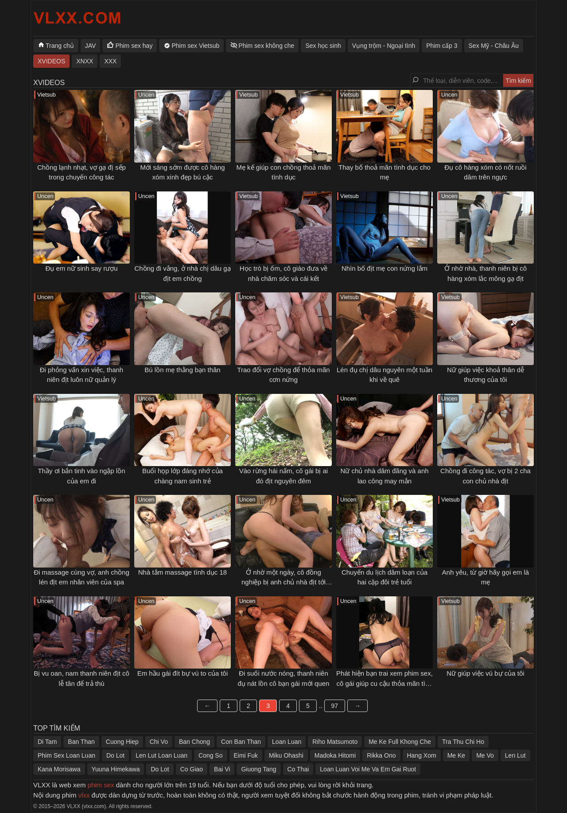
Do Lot (115, 755)
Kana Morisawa (59, 769)
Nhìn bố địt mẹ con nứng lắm (384, 268)
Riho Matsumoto (334, 741)
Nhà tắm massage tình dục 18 (182, 572)
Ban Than (81, 741)
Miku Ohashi (286, 755)
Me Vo (485, 755)
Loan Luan (286, 741)
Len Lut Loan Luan (161, 755)
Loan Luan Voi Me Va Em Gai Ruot (368, 769)
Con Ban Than (241, 741)
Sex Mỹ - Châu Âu (494, 45)
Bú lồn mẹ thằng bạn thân (182, 369)
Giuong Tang (258, 769)
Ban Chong (194, 741)
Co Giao (191, 769)
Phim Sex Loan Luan (66, 755)
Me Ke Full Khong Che (400, 741)
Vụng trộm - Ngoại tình (384, 45)
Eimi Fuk (246, 755)
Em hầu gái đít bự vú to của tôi (182, 673)
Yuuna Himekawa (116, 769)
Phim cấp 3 (441, 45)
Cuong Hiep (122, 741)
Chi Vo (159, 741)
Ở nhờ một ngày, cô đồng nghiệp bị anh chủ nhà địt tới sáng (283, 582)
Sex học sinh (323, 45)
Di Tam (47, 741)
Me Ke (456, 755)
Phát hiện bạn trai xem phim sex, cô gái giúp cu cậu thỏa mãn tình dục (384, 683)
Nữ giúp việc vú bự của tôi (485, 673)
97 (334, 705)
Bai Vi (222, 769)
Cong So (210, 755)
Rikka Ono (381, 755)
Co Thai (298, 769)
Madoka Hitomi (335, 755)
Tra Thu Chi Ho (463, 741)
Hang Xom (421, 755)
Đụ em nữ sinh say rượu (81, 268)
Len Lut (515, 755)
